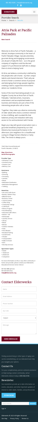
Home (4, 20)
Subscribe (9, 395)
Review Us (25, 418)
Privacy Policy (14, 418)
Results (20, 20)
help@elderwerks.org (24, 3)
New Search (6, 39)
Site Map (4, 418)
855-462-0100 (10, 3)
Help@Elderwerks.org (9, 273)
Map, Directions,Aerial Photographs (8, 153)
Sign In (4, 408)
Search (11, 20)
